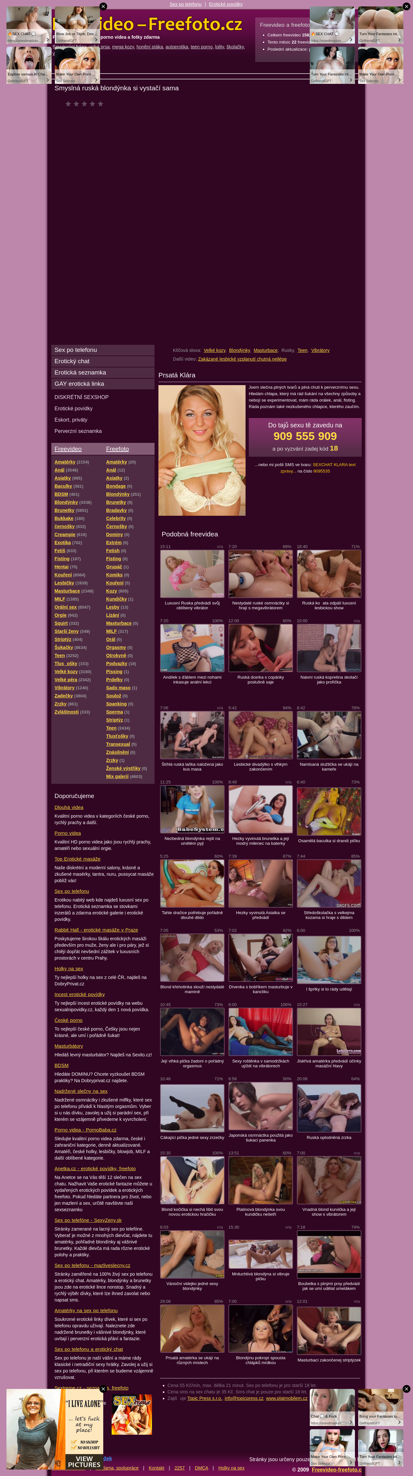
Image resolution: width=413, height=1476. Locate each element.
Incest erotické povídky (80, 994)
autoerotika (177, 46)
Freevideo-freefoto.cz (338, 1469)
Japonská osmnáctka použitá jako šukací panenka (261, 1137)
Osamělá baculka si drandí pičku (329, 840)
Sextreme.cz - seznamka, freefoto (91, 1388)
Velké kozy (214, 350)
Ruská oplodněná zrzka (329, 1137)
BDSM (62, 1065)
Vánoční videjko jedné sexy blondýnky (192, 1286)
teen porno (202, 46)
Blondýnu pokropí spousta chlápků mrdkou (260, 1360)
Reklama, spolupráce (117, 1468)
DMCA (201, 1468)
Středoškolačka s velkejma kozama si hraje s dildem (329, 915)
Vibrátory (320, 350)
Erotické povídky (226, 4)
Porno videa (68, 833)
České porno (69, 1020)
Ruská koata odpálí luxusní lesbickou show (329, 605)
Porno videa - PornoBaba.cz (85, 1129)
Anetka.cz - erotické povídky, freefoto (95, 1168)
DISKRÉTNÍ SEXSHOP (82, 397)
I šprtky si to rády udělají (329, 989)
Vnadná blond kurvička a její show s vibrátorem (329, 1212)
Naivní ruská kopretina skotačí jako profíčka (329, 679)
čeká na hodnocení (86, 104)
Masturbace (265, 350)
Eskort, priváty (71, 420)
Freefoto (117, 448)
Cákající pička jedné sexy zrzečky (192, 1137)
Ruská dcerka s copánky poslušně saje (260, 679)
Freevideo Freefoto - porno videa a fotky (147, 24)
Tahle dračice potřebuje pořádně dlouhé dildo (192, 915)
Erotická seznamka (80, 372)
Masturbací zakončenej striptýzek (329, 1360)
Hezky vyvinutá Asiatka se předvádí (261, 915)
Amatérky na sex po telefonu (86, 1310)
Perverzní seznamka (78, 431)
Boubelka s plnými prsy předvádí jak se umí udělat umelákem (329, 1286)
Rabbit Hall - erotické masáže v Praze (96, 929)
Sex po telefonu (186, 4)
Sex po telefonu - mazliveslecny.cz (92, 1265)
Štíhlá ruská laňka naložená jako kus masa (192, 767)
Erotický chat (72, 361)
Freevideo (68, 448)
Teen (302, 350)
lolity (219, 46)
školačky (235, 46)
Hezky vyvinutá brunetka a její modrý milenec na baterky (260, 841)
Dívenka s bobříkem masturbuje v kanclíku (260, 989)
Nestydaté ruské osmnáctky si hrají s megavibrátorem (260, 605)
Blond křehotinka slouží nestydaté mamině (192, 989)
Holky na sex (69, 968)
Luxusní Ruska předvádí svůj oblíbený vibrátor (192, 605)
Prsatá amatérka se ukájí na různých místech (192, 1360)
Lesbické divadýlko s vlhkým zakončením (260, 767)
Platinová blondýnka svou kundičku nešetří (261, 1212)
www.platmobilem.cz (286, 1398)
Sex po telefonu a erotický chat (89, 1349)
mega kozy (123, 46)
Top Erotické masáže (77, 859)
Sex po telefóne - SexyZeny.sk (88, 1220)
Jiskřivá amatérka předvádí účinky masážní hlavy (329, 1063)
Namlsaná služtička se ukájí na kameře (329, 767)
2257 (180, 1468)
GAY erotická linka (79, 383)
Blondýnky (239, 350)
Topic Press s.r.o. (204, 1398)
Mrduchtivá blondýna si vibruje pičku (260, 1276)
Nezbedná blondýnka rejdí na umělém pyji (192, 841)
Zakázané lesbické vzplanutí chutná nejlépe (242, 359)
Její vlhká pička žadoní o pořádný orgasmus (192, 1063)
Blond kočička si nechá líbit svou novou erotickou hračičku (192, 1212)
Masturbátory (69, 1046)
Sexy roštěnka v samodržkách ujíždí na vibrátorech (260, 1063)
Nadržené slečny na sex (81, 1091)
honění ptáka (149, 46)
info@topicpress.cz (244, 1398)
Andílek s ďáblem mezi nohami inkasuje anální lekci (192, 679)
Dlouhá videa (69, 807)
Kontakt (156, 1468)
